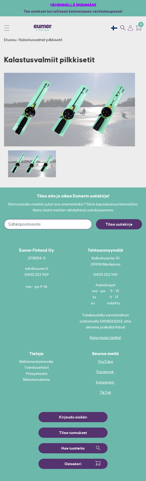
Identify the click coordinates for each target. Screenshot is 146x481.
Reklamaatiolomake (36, 361)
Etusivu (10, 40)
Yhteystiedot (37, 373)
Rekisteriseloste (36, 379)
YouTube (105, 361)
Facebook (106, 372)
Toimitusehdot (36, 367)
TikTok (105, 392)
